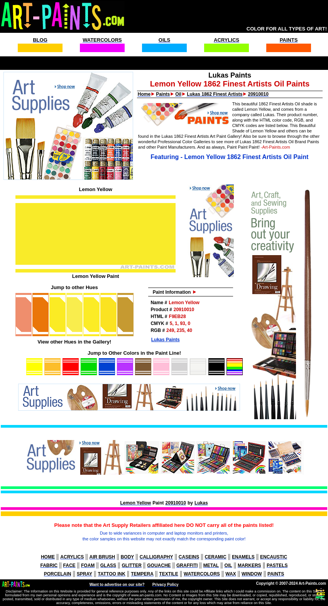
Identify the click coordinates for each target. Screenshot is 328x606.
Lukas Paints (165, 339)
